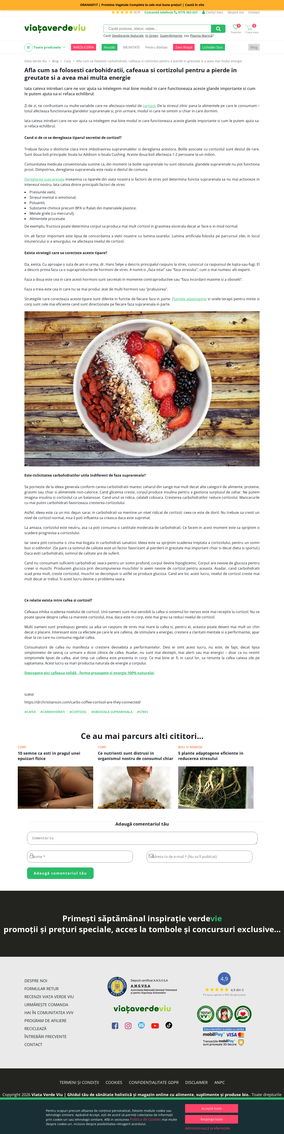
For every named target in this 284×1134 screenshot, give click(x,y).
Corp (22, 747)
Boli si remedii (190, 747)
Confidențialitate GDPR (154, 1084)
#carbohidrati (52, 712)
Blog (253, 47)
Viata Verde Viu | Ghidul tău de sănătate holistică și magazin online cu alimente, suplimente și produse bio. (140, 1096)
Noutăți (109, 47)
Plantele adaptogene (189, 298)
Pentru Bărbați (156, 47)
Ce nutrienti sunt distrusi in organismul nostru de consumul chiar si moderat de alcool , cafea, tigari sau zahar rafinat (135, 756)
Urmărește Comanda (46, 1006)
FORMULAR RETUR (41, 990)
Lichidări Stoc (212, 47)
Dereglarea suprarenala (44, 179)
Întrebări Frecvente (45, 1038)
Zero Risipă (183, 47)
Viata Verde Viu (35, 61)
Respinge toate (212, 1119)
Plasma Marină (201, 35)
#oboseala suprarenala (111, 712)
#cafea (30, 712)
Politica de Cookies (145, 1119)
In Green (151, 35)
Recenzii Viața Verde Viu (49, 998)
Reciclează (35, 1030)
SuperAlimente (171, 35)
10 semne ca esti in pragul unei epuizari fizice (49, 755)
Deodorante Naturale (128, 35)
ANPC (219, 1084)
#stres (142, 712)
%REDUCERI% (83, 47)
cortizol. (149, 105)
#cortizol (78, 712)
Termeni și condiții (79, 1084)
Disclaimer (196, 1084)
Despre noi (236, 12)
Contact (254, 12)
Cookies (114, 1084)
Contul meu (212, 12)
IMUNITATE (131, 47)
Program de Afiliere (45, 1022)
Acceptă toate (211, 1108)
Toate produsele (44, 47)
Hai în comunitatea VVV (48, 1014)
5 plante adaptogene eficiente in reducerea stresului (210, 755)
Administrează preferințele (207, 1128)
